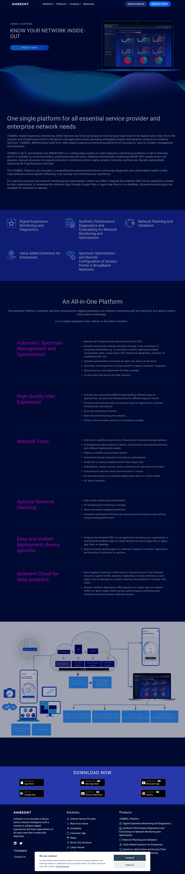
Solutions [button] (47, 4)
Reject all (130, 865)
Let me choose (62, 866)
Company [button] (74, 4)
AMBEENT (20, 4)
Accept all (129, 858)
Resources (88, 4)
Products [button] (60, 4)
